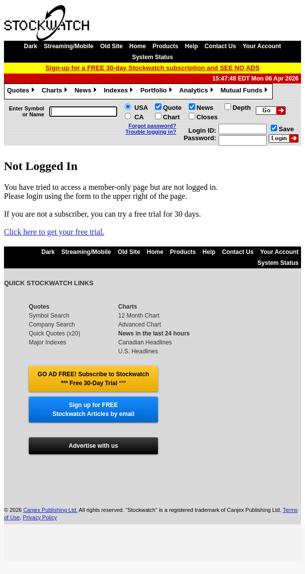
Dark (30, 46)
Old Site (111, 46)
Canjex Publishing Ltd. (50, 519)
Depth (241, 107)
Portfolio (157, 91)
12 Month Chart (138, 315)
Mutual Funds (245, 91)
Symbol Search (49, 315)
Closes (207, 117)
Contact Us (220, 46)
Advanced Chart (139, 324)
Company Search (52, 324)
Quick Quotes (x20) (54, 333)
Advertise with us (93, 445)
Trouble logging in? (151, 132)
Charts (56, 91)
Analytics (197, 91)
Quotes (22, 91)
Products (165, 46)
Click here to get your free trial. (54, 232)
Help (191, 46)
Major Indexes (47, 342)
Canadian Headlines (145, 342)
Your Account (261, 46)
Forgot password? (152, 126)
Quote (172, 107)
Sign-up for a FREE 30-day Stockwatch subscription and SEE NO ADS (153, 68)
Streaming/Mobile (68, 46)
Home (137, 46)
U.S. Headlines (138, 351)
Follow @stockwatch (93, 463)
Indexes (119, 91)
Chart (171, 117)
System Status (152, 57)
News (87, 91)
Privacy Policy (40, 526)
